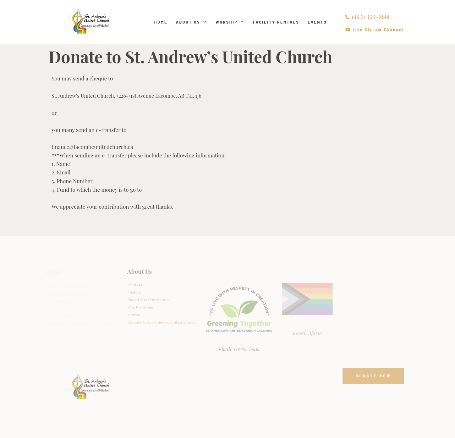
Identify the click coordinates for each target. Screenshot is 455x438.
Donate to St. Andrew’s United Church (162, 322)
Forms (134, 314)
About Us (191, 22)
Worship (230, 22)
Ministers (136, 284)
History (134, 292)
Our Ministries (140, 307)
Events (317, 22)
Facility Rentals (276, 22)
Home (160, 22)
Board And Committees (149, 299)
